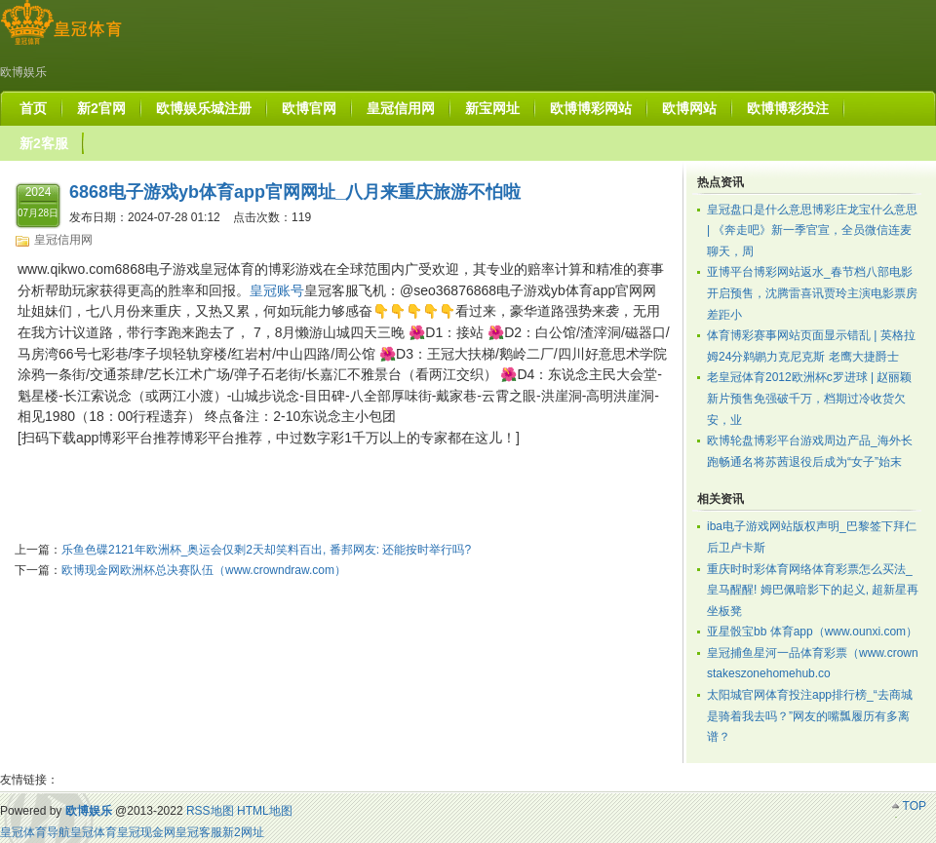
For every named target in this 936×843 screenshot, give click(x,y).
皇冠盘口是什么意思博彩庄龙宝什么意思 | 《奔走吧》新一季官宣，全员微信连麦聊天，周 (812, 230)
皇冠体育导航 (35, 832)
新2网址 (243, 832)
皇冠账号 (277, 290)
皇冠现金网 (146, 832)
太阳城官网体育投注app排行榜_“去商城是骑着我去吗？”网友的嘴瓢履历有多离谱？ (810, 716)
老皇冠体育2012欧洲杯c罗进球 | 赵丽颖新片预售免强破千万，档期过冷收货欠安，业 (809, 398)
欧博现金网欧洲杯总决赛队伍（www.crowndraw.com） (203, 570)
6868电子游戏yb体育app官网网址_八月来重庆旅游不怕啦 (295, 192)
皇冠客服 (199, 832)
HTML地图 (264, 811)
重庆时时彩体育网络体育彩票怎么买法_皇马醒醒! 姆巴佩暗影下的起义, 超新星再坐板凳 (812, 590)
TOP (914, 806)
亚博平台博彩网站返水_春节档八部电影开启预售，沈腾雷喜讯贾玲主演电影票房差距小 (812, 293)
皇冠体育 (93, 832)
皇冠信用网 (63, 240)
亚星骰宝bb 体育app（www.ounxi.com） (812, 631)
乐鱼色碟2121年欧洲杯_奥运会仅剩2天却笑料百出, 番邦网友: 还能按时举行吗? (266, 549)
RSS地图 (210, 811)
